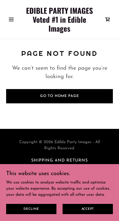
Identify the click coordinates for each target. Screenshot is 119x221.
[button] (14, 19)
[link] (59, 31)
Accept (87, 208)
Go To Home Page (59, 96)
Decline (31, 208)
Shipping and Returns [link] (59, 160)
